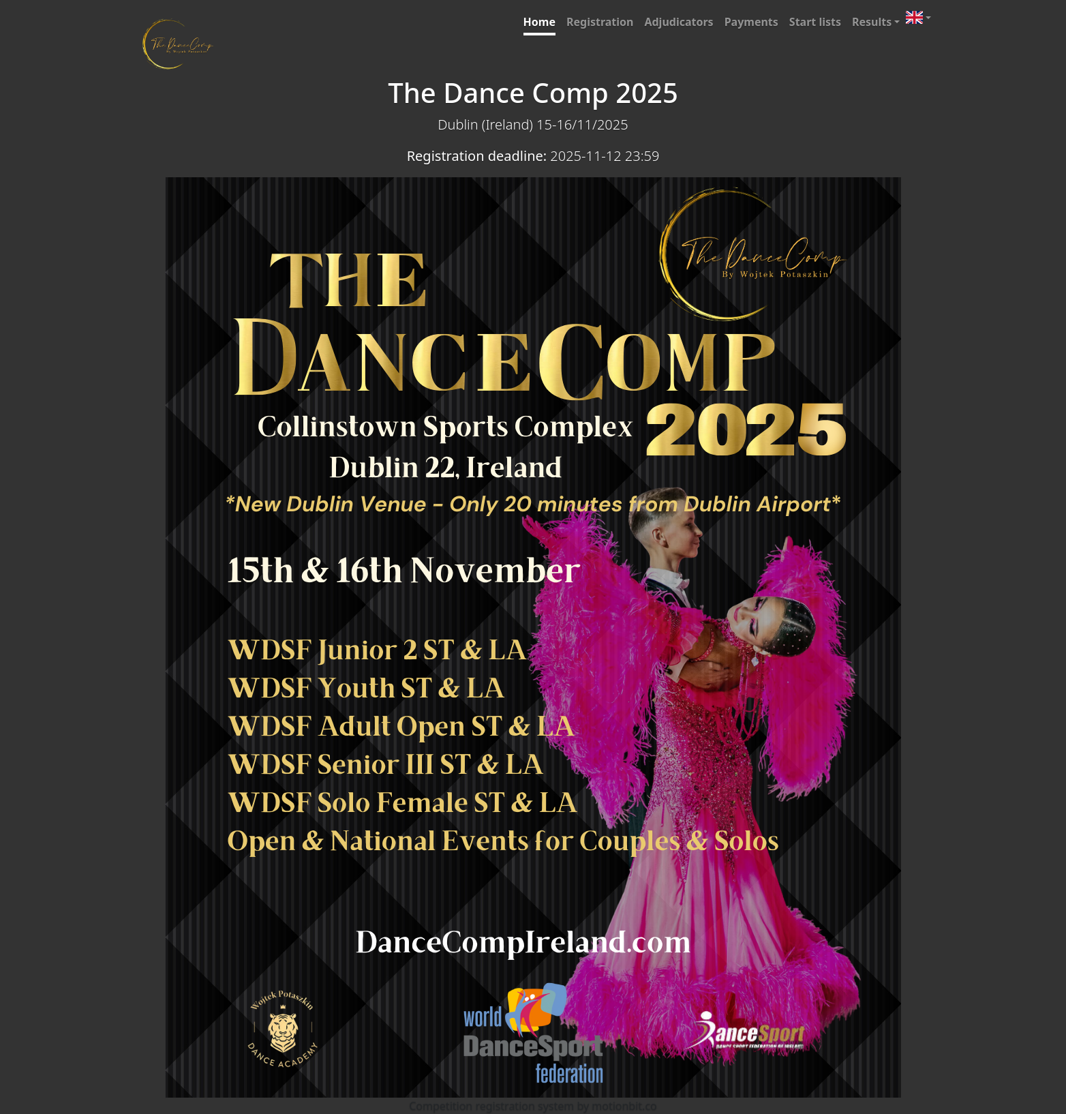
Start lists (815, 21)
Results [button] (872, 21)
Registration (599, 21)
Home (539, 21)
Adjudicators (678, 21)
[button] (918, 17)
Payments (751, 21)
